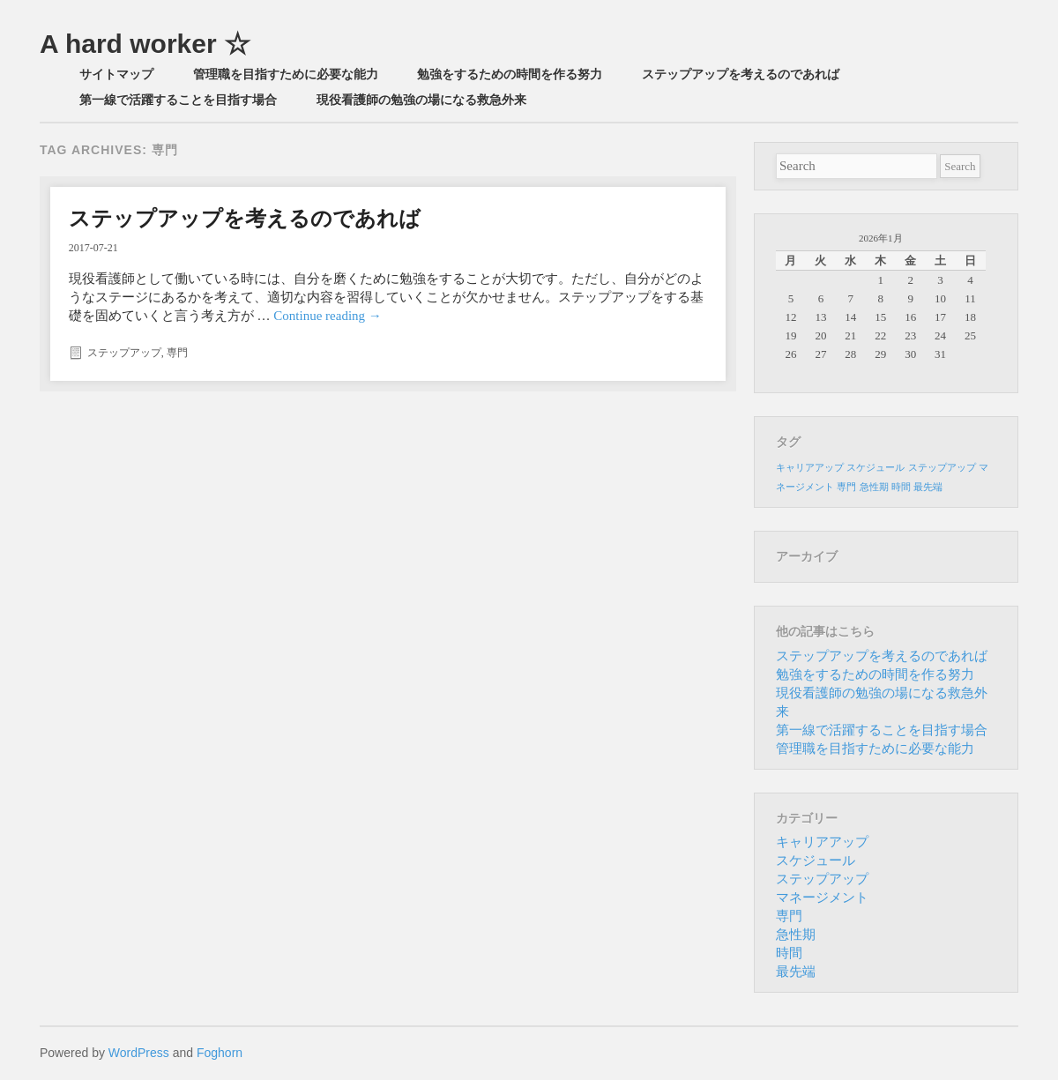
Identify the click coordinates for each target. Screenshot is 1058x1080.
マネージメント (822, 897)
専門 (177, 352)
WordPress (138, 1053)
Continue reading (327, 316)
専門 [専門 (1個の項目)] (846, 487)
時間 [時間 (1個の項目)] (901, 487)
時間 (789, 953)
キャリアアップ (822, 842)
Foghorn (219, 1053)
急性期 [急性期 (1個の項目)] (874, 487)
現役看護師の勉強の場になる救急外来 (421, 100)
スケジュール (815, 860)
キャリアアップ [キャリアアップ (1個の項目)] (810, 468)
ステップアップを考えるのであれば (740, 74)
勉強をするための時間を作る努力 (509, 74)
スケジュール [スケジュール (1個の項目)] (875, 468)
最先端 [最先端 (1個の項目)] (928, 487)
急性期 (796, 934)
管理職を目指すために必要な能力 (285, 74)
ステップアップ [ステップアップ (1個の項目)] (942, 468)
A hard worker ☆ (145, 43)
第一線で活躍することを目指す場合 (178, 100)
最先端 (796, 972)
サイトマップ (116, 74)
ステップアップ (124, 352)
